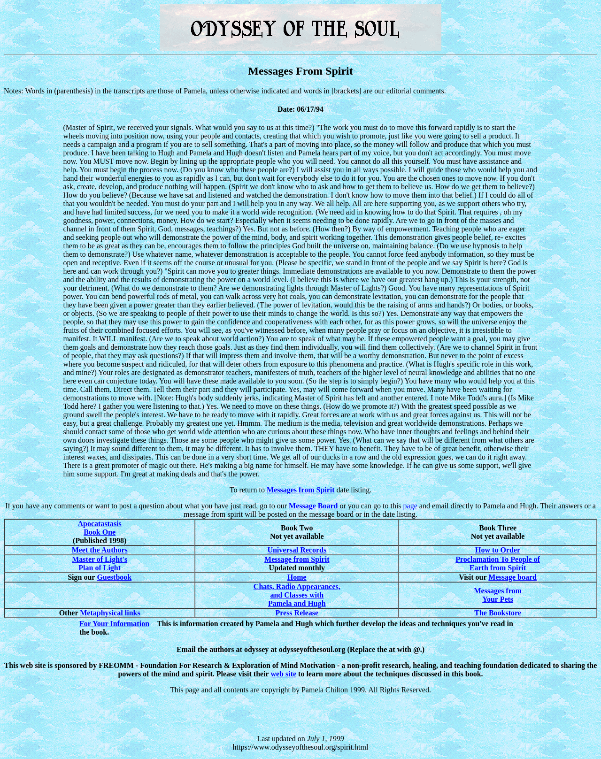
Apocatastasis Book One (100, 528)
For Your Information (114, 624)
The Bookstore (497, 613)
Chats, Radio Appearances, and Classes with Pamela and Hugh (297, 595)
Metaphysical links (110, 613)
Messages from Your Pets (497, 595)
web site (283, 674)
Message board (512, 577)
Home (297, 577)
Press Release (296, 613)
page (410, 506)
